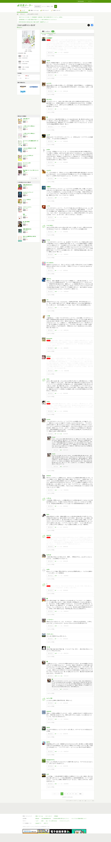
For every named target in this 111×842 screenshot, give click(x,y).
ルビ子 (48, 135)
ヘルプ (36, 813)
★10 (56, 625)
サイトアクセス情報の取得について (79, 811)
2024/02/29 (66, 490)
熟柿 (24, 214)
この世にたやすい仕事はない (29, 126)
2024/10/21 (66, 348)
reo (47, 299)
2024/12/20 (66, 307)
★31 (56, 751)
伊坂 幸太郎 (25, 230)
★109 (56, 370)
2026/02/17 (65, 75)
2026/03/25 (66, 52)
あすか (48, 742)
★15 (56, 307)
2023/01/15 (66, 611)
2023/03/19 (65, 590)
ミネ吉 (48, 315)
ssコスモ (48, 83)
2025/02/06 (66, 291)
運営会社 (37, 811)
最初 (55, 793)
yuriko (48, 149)
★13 (56, 490)
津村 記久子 (22, 14)
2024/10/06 (66, 370)
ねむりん (48, 278)
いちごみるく (49, 225)
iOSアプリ (46, 816)
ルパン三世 (49, 698)
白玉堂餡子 (49, 38)
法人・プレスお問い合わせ (51, 813)
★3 (55, 75)
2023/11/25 (65, 546)
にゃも (48, 240)
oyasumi (48, 711)
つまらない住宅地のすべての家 (29, 148)
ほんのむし (49, 99)
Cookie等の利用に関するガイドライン (61, 811)
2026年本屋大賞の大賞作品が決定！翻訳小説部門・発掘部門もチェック (33, 22)
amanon (48, 475)
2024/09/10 (65, 411)
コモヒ (48, 401)
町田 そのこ (25, 237)
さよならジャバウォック (28, 192)
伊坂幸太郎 (25, 193)
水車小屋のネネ (26, 118)
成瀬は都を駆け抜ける (27, 184)
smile (47, 569)
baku (47, 514)
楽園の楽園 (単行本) (27, 229)
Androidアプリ (38, 816)
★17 (56, 254)
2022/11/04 (66, 675)
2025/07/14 (65, 217)
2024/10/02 (65, 393)
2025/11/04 (65, 109)
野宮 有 (24, 223)
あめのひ (48, 535)
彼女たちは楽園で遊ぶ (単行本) (29, 236)
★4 (55, 162)
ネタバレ (51, 34)
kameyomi (49, 338)
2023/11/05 (65, 561)
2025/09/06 (65, 162)
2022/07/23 (65, 733)
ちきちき (48, 554)
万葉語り (48, 186)
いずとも (48, 498)
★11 (56, 611)
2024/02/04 (65, 506)
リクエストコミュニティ (65, 813)
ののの (48, 60)
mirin (47, 379)
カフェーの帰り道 (26, 199)
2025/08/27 (65, 178)
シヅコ (48, 206)
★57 (56, 197)
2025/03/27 (66, 254)
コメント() (59, 52)
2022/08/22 (66, 719)
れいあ (48, 647)
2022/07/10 (66, 751)
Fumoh (48, 419)
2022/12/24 (65, 638)
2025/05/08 (65, 231)
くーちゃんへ (49, 619)
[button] (55, 6)
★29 (56, 291)
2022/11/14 (66, 653)
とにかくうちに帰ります (28, 155)
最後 (80, 793)
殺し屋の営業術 (26, 221)
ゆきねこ (48, 356)
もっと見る (34, 178)
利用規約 (56, 809)
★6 (55, 109)
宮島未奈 (24, 186)
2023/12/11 (65, 527)
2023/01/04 (66, 625)
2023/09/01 (66, 575)
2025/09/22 (65, 141)
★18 (56, 52)
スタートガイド (48, 809)
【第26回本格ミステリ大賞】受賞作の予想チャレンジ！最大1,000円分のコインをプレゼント (38, 19)
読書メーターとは (39, 809)
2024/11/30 (66, 330)
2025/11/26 (65, 91)
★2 (55, 141)
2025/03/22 (65, 270)
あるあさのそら (50, 759)
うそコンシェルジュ (27, 207)
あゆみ (48, 727)
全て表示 (44, 34)
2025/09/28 (63, 126)
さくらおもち (49, 262)
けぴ (47, 774)
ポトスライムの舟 (26, 162)
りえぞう (48, 170)
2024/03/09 (65, 433)
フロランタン (49, 634)
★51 (56, 783)
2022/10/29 (65, 703)
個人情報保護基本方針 (46, 811)
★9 (55, 766)
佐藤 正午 (25, 215)
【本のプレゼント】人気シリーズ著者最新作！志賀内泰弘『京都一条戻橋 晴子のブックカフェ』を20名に (41, 17)
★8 (55, 393)
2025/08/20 (66, 197)
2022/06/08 (66, 783)
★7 (55, 217)
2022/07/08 (65, 766)
